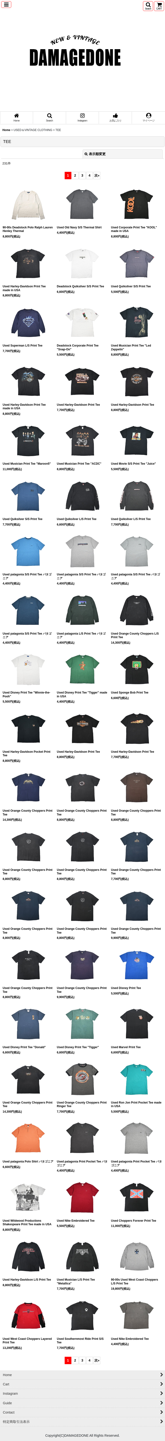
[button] (6, 4)
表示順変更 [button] (95, 154)
